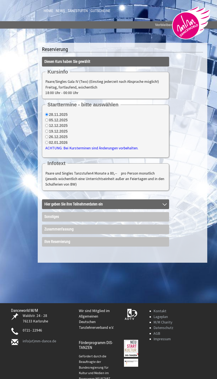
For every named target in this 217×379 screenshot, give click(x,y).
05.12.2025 (58, 120)
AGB (156, 333)
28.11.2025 (58, 114)
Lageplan (160, 316)
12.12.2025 (58, 126)
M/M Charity (162, 322)
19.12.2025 (58, 131)
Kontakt (159, 311)
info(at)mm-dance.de (39, 341)
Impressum (162, 339)
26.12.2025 (58, 137)
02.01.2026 (58, 142)
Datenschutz (163, 327)
